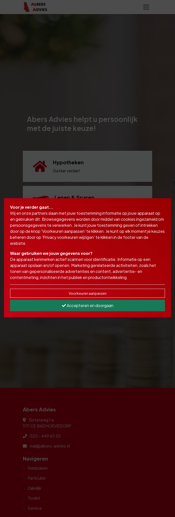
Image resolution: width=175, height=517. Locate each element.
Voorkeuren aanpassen (88, 293)
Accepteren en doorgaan (87, 305)
